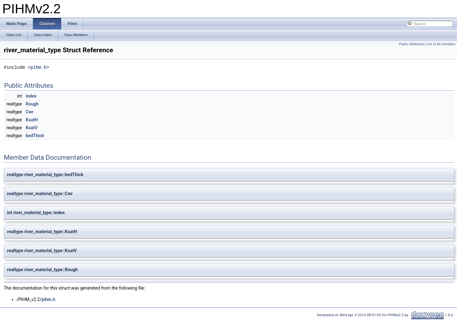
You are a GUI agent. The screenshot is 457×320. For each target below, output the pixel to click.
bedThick (35, 135)
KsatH (32, 119)
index (31, 96)
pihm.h (38, 67)
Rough (32, 103)
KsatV (31, 127)
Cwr (30, 111)
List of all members (441, 44)
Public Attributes (411, 44)
